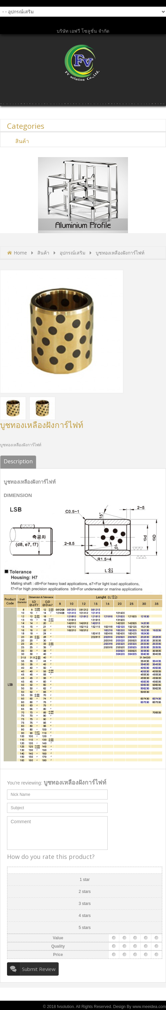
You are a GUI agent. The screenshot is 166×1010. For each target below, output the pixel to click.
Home (20, 252)
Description (18, 461)
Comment (57, 833)
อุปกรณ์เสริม (72, 252)
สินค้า (43, 252)
